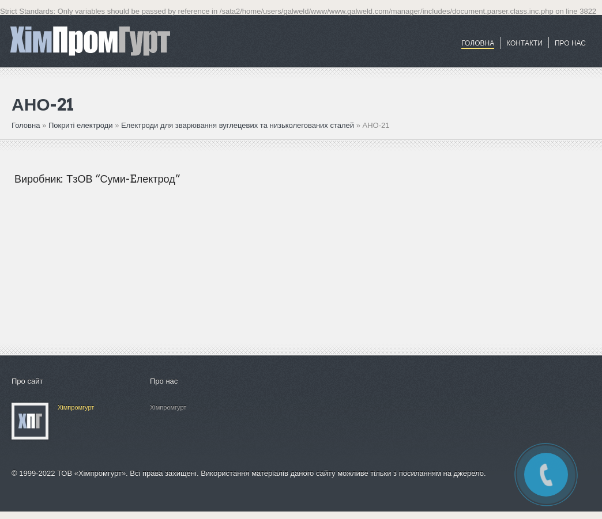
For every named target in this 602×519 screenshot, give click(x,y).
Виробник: (38, 179)
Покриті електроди (81, 125)
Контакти (524, 43)
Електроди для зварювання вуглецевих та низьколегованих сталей (237, 125)
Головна (477, 43)
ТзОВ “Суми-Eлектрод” (123, 179)
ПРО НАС (570, 43)
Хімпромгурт (76, 407)
